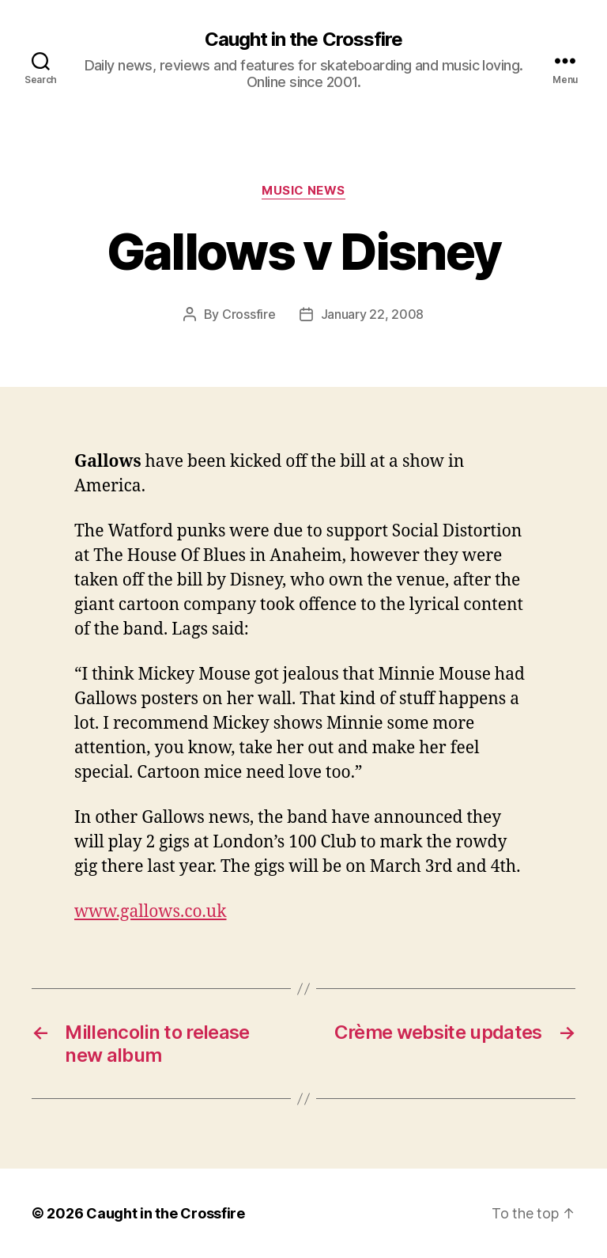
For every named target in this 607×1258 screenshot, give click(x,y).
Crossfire (249, 314)
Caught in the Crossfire (303, 39)
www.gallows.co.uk (150, 912)
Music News (303, 191)
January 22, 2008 (372, 314)
